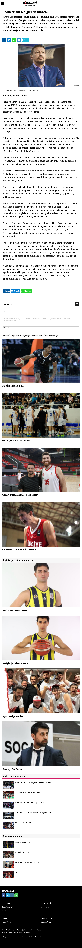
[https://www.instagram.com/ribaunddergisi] (12, 895)
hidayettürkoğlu (16, 336)
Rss (41, 937)
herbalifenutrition (37, 336)
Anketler (5, 911)
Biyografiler (45, 907)
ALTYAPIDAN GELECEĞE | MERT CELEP (20, 494)
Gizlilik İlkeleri (33, 937)
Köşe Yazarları (7, 907)
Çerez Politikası (21, 937)
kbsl (46, 336)
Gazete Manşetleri (48, 918)
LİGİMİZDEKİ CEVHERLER (13, 385)
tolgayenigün (26, 336)
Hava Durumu (7, 918)
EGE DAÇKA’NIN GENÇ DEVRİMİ (16, 440)
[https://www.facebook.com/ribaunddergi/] (3, 895)
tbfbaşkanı (6, 336)
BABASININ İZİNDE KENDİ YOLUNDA (19, 549)
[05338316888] (16, 895)
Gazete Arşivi (46, 922)
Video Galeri (46, 903)
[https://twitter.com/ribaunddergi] (8, 895)
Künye (5, 937)
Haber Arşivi (6, 922)
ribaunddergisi (53, 336)
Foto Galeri (6, 903)
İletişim (11, 937)
